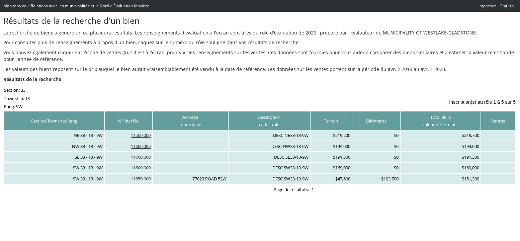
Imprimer (487, 5)
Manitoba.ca (14, 5)
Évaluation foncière (131, 5)
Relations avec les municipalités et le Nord (70, 5)
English (507, 5)
